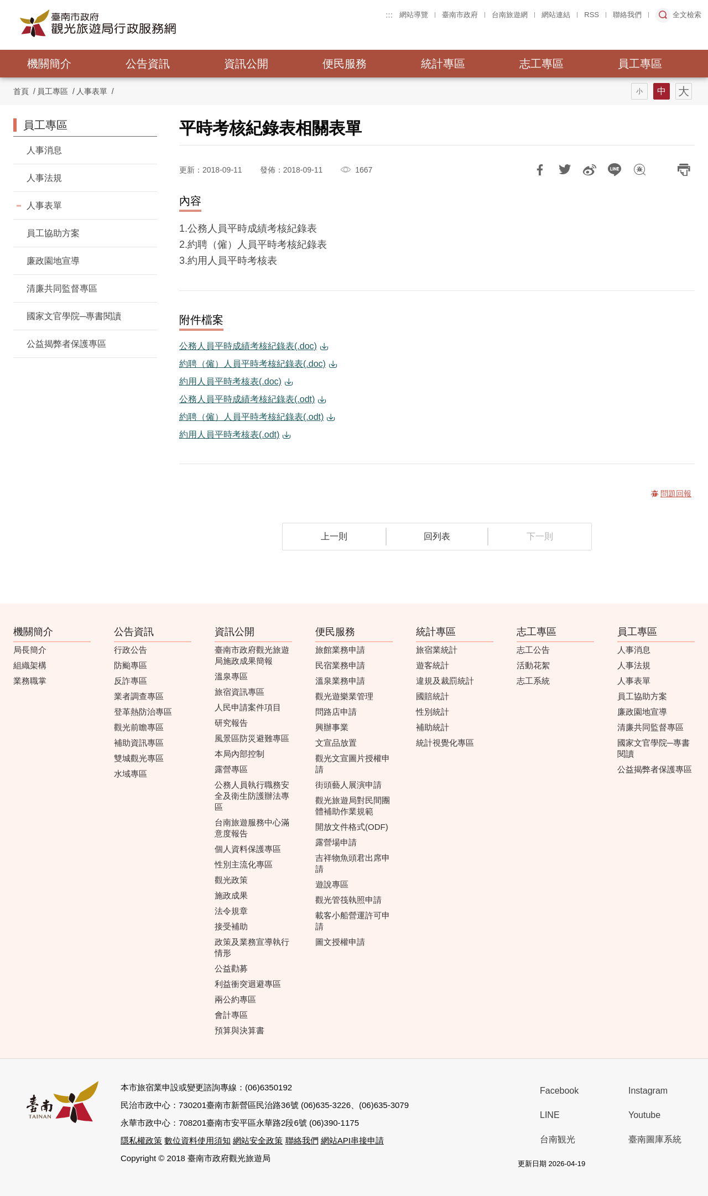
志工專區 (541, 64)
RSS (591, 15)
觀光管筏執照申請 (348, 899)
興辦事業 (331, 727)
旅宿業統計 (436, 649)
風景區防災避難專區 (252, 738)
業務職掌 (29, 680)
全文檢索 (687, 15)
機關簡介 (49, 64)
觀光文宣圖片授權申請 (352, 763)
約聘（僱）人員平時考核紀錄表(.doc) (252, 363)
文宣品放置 (336, 742)
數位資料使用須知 (197, 1140)
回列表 (437, 536)
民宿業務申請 (340, 665)
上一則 (334, 536)
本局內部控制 (239, 753)
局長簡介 (29, 649)
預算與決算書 (239, 1030)
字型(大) (683, 91)
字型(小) (639, 91)
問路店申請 (336, 711)
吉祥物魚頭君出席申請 (352, 863)
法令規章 (231, 911)
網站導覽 (413, 15)
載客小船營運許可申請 (352, 921)
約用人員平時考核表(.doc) (230, 381)
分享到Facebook (540, 170)
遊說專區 (331, 884)
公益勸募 (231, 968)
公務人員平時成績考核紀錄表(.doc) (248, 346)
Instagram (648, 1090)
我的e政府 (613, 1164)
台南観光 (557, 1139)
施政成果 (231, 895)
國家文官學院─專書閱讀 (74, 316)
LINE (550, 1115)
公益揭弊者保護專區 (66, 344)
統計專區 (443, 64)
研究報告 (231, 722)
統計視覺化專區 (445, 742)
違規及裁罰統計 (445, 680)
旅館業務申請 (340, 649)
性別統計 (432, 711)
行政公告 (130, 649)
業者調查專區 (139, 696)
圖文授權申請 (340, 942)
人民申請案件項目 (248, 707)
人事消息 (44, 150)
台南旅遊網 (510, 15)
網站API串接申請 (352, 1140)
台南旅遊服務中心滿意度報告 (252, 828)
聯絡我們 (627, 15)
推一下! (565, 170)
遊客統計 (432, 665)
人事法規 (44, 178)
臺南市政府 (460, 15)
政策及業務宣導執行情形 (252, 947)
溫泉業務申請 (340, 680)
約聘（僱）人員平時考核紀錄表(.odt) (251, 417)
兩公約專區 (235, 999)
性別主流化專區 (244, 864)
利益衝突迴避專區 (248, 984)
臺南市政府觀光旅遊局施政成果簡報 (252, 655)
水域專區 (130, 773)
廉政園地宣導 (53, 261)
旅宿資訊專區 (239, 691)
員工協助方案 (53, 233)
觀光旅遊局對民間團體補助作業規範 (352, 805)
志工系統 (533, 680)
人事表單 (91, 91)
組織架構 (29, 665)
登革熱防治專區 (143, 711)
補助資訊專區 (139, 742)
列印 (684, 170)
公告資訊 (148, 64)
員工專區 (640, 64)
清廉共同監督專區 (62, 288)
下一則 (540, 536)
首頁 (21, 91)
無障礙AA (652, 1164)
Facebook (559, 1090)
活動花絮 (533, 665)
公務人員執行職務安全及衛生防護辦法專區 (252, 796)
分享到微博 (590, 170)
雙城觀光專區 (139, 758)
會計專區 (231, 1015)
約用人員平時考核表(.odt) (229, 434)
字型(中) (661, 91)
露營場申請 (336, 842)
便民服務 (344, 64)
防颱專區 (130, 665)
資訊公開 (246, 64)
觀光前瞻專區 (139, 727)
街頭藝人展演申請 (348, 784)
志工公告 (533, 649)
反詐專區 (130, 680)
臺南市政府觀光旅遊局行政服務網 (128, 23)
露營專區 (231, 769)
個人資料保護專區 (248, 849)
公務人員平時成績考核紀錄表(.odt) (247, 399)
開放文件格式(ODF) (351, 826)
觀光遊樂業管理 (344, 696)
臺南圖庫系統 (654, 1139)
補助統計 (432, 727)
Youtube (644, 1115)
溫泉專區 (231, 676)
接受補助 (231, 926)
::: (389, 14)
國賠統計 (432, 696)
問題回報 (639, 170)
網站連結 (556, 15)
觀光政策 (231, 880)
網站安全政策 (258, 1140)
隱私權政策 (141, 1140)
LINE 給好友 (614, 170)
